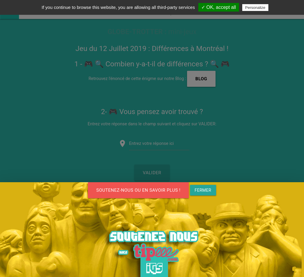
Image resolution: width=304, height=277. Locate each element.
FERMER (203, 190)
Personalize (255, 7)
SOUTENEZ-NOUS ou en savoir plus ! (138, 190)
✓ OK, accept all (218, 7)
